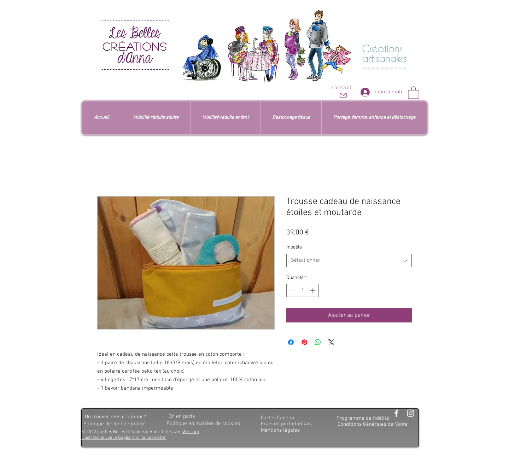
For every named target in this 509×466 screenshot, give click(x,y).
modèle (294, 247)
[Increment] (313, 290)
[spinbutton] (302, 290)
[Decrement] (291, 290)
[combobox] (349, 260)
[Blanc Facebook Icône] (396, 413)
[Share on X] (331, 342)
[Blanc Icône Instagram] (410, 413)
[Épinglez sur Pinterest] (304, 342)
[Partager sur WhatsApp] (318, 342)
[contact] (342, 91)
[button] (413, 92)
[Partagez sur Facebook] (291, 342)
